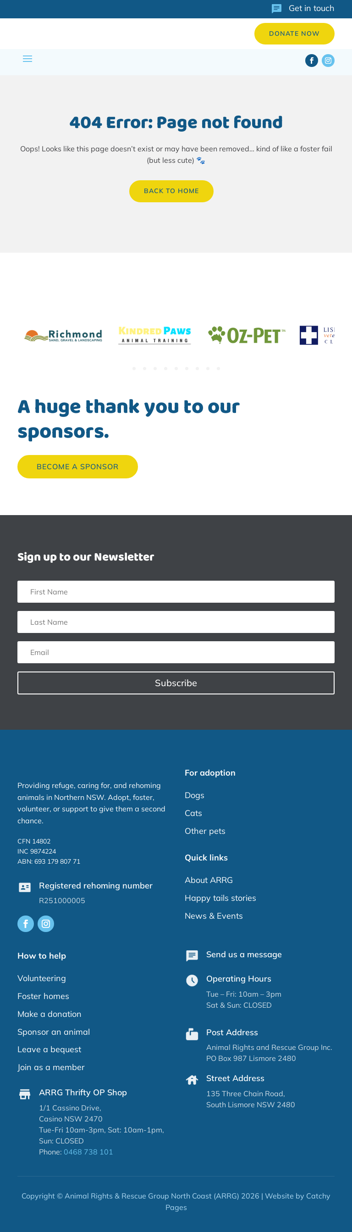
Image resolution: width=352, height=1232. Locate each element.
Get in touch (312, 8)
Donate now (294, 33)
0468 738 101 (88, 1151)
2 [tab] (144, 368)
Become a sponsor (78, 466)
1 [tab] (134, 368)
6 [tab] (186, 368)
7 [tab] (197, 368)
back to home (171, 191)
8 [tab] (207, 368)
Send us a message (244, 954)
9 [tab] (218, 368)
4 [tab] (165, 368)
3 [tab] (155, 368)
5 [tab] (176, 368)
